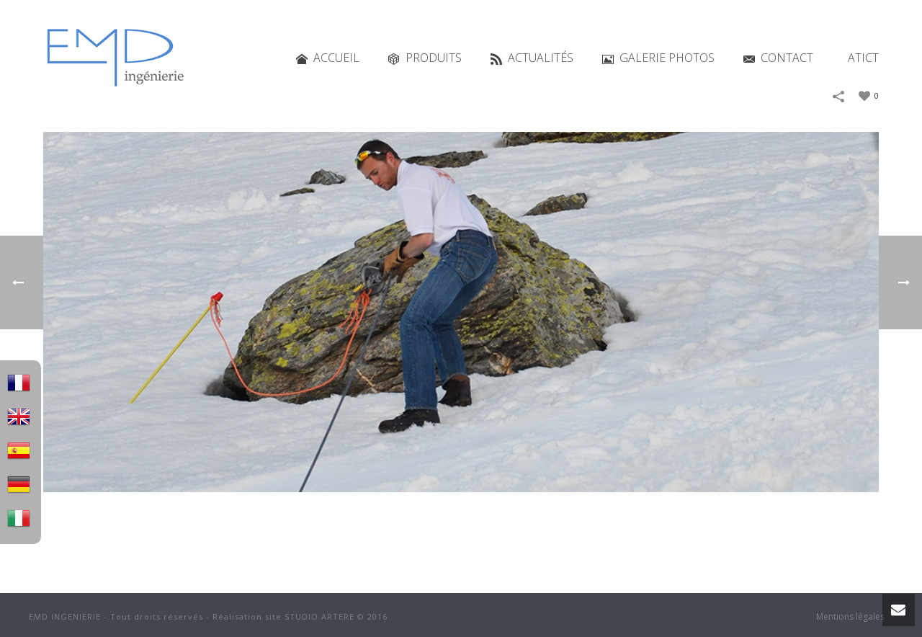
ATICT (863, 58)
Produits (425, 58)
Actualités (532, 58)
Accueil (327, 58)
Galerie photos (658, 58)
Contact (778, 58)
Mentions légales (850, 617)
